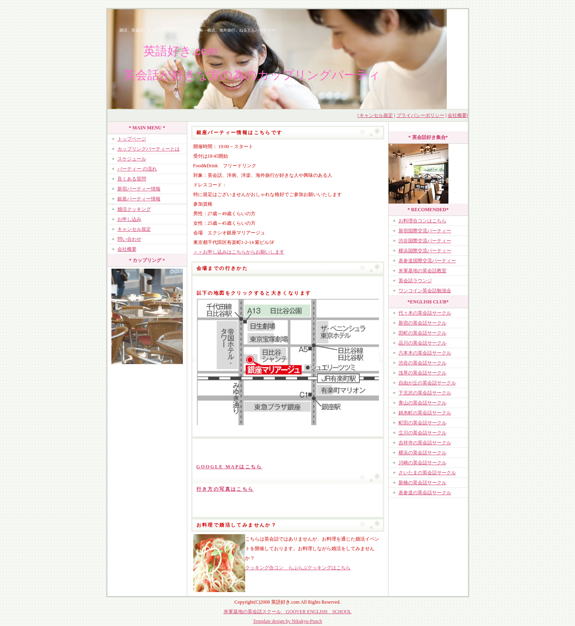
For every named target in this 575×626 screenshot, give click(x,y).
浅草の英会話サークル (422, 373)
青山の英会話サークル (422, 403)
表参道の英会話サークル (425, 492)
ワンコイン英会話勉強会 (425, 290)
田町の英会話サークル (422, 333)
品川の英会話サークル (422, 343)
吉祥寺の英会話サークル (425, 443)
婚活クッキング (134, 209)
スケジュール (131, 159)
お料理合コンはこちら (422, 221)
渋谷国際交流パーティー (425, 241)
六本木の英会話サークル (425, 353)
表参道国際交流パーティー (427, 260)
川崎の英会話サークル (422, 463)
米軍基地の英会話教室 (422, 270)
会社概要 (457, 115)
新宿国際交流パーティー (425, 231)
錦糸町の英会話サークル (425, 413)
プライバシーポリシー (420, 115)
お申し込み (129, 219)
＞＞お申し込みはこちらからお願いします (238, 252)
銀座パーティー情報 (139, 199)
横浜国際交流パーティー (425, 251)
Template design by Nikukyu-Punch (287, 621)
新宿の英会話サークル (422, 323)
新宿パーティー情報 (139, 189)
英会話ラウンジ (415, 280)
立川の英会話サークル (422, 433)
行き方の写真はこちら (225, 489)
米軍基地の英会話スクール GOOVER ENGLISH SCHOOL (287, 611)
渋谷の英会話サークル (422, 363)
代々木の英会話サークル (425, 313)
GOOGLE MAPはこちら (229, 467)
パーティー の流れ (137, 169)
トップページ (131, 139)
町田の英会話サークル (422, 423)
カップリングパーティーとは (148, 149)
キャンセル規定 (375, 115)
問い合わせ (129, 239)
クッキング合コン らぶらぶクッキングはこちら (298, 568)
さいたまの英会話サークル (427, 472)
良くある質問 (131, 179)
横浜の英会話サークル (422, 453)
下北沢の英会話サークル (425, 393)
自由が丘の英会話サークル (427, 383)
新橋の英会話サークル (422, 482)
